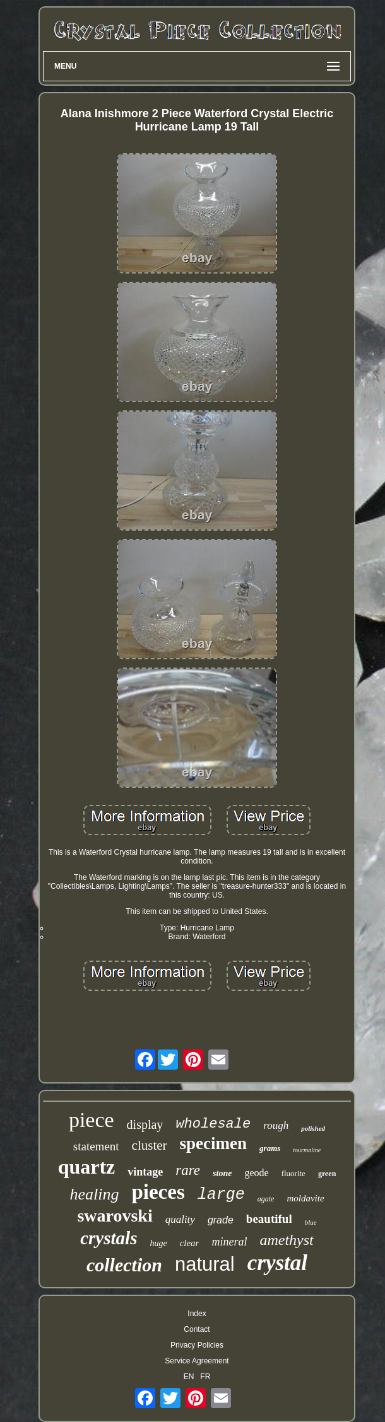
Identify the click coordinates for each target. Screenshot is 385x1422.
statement (96, 1146)
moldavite (305, 1198)
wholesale (213, 1124)
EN (189, 1376)
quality (180, 1219)
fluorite (293, 1173)
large (221, 1195)
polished (313, 1128)
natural (205, 1264)
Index (196, 1313)
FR (205, 1376)
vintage (145, 1171)
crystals (108, 1238)
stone (222, 1173)
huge (158, 1243)
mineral (229, 1241)
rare (187, 1170)
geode (256, 1172)
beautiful (269, 1218)
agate (266, 1198)
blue (311, 1222)
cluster (149, 1145)
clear (189, 1243)
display (145, 1124)
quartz (87, 1166)
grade (221, 1220)
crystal (277, 1263)
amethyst (286, 1240)
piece (91, 1119)
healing (94, 1194)
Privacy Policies (196, 1345)
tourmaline (307, 1150)
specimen (213, 1143)
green (327, 1173)
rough (275, 1125)
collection (124, 1264)
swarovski (114, 1215)
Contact (197, 1329)
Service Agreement (196, 1360)
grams (269, 1148)
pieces (157, 1192)
